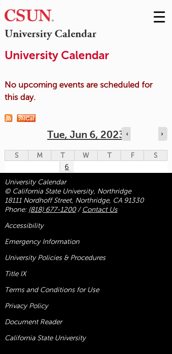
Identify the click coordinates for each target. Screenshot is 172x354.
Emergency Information (42, 241)
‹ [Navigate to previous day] (127, 134)
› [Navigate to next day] (162, 134)
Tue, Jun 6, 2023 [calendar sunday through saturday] (86, 134)
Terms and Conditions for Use (52, 289)
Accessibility (24, 225)
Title (15, 273)
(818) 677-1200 (52, 209)
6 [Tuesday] (67, 167)
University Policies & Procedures (55, 257)
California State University (45, 338)
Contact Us (99, 209)
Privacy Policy (26, 306)
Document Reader (33, 322)
